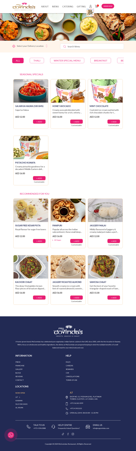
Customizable (76, 125)
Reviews (19, 376)
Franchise (19, 366)
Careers (69, 366)
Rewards (70, 369)
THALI (36, 60)
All (18, 60)
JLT (16, 397)
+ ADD (39, 122)
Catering (67, 6)
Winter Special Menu (67, 60)
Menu (55, 6)
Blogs (18, 373)
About (45, 6)
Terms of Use (71, 380)
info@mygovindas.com (101, 428)
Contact (19, 380)
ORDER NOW (107, 6)
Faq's (68, 362)
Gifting (81, 6)
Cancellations (72, 376)
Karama (19, 401)
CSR (67, 373)
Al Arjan (19, 408)
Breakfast (100, 60)
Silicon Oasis (21, 404)
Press (17, 362)
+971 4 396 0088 (39, 428)
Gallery (19, 369)
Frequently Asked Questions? (69, 428)
